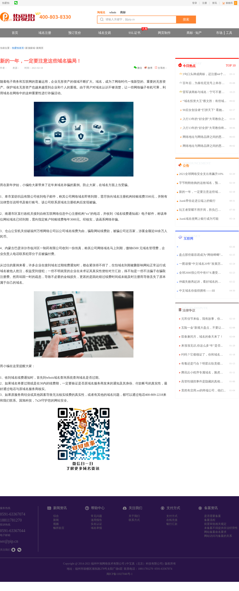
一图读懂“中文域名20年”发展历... (201, 263)
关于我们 (134, 516)
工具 (229, 32)
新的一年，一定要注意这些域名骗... (201, 191)
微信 (138, 68)
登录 (194, 3)
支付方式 (171, 516)
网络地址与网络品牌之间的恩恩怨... (205, 136)
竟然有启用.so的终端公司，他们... (203, 390)
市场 (219, 32)
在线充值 (171, 519)
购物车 (229, 3)
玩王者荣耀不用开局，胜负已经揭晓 (201, 209)
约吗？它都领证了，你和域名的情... (203, 354)
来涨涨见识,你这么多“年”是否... (202, 345)
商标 (123, 12)
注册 (204, 3)
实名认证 (96, 523)
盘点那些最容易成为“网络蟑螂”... (201, 254)
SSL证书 (134, 32)
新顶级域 (30, 48)
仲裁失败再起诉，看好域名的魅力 (201, 281)
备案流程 (209, 519)
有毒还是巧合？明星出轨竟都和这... (203, 363)
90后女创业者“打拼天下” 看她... (203, 110)
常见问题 (96, 516)
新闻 (56, 519)
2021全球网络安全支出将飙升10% (201, 173)
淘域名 (101, 12)
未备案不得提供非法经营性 (221, 527)
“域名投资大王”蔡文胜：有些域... (204, 101)
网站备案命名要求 (215, 531)
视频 (56, 523)
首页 (15, 32)
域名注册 (44, 32)
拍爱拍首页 (18, 48)
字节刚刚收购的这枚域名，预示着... (201, 182)
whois (112, 12)
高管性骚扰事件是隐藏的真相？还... (203, 381)
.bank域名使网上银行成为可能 (198, 218)
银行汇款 (171, 523)
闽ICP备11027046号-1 (120, 573)
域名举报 (96, 527)
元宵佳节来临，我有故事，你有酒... (203, 318)
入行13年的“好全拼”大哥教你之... (204, 119)
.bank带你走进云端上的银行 (197, 200)
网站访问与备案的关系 (218, 535)
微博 (148, 68)
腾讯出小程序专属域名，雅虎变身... (203, 372)
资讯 (214, 3)
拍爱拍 (5, 3)
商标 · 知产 (194, 32)
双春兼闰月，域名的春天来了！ (202, 336)
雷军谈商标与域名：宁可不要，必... (205, 92)
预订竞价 (74, 32)
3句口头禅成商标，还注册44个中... (205, 74)
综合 (56, 516)
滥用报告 (96, 519)
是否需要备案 (212, 516)
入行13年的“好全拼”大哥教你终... (204, 127)
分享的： (161, 68)
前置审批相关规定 (215, 523)
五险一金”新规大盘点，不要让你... (203, 327)
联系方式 (134, 519)
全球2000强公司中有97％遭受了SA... (201, 272)
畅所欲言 (58, 527)
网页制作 (164, 32)
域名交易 (104, 32)
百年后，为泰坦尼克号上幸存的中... (205, 83)
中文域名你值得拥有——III (197, 290)
